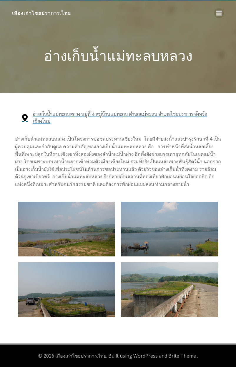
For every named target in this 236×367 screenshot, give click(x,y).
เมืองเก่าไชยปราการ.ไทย (41, 13)
